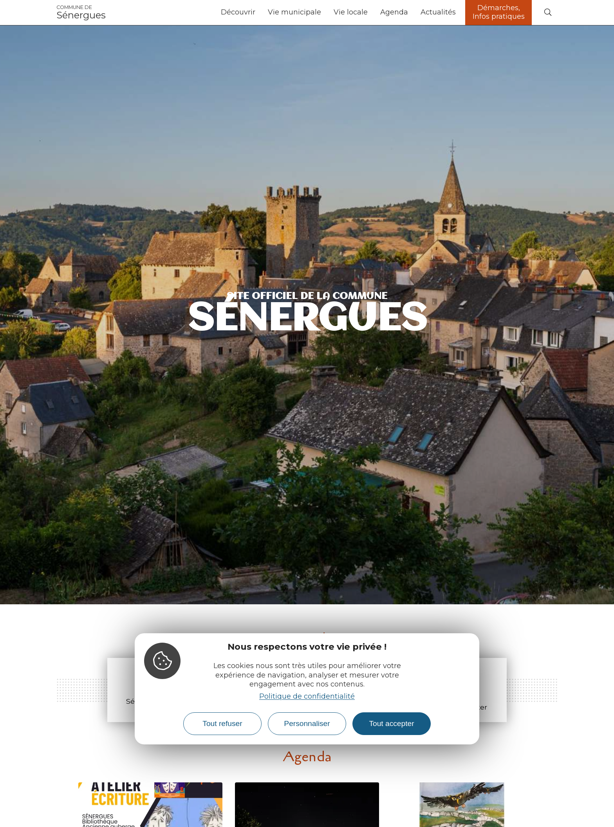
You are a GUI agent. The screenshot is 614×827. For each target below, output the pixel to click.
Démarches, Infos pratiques (499, 12)
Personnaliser (307, 723)
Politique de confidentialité (307, 696)
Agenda (394, 12)
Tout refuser (222, 723)
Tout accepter (391, 723)
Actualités (438, 12)
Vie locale (351, 12)
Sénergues (81, 12)
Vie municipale (294, 12)
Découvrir (238, 12)
